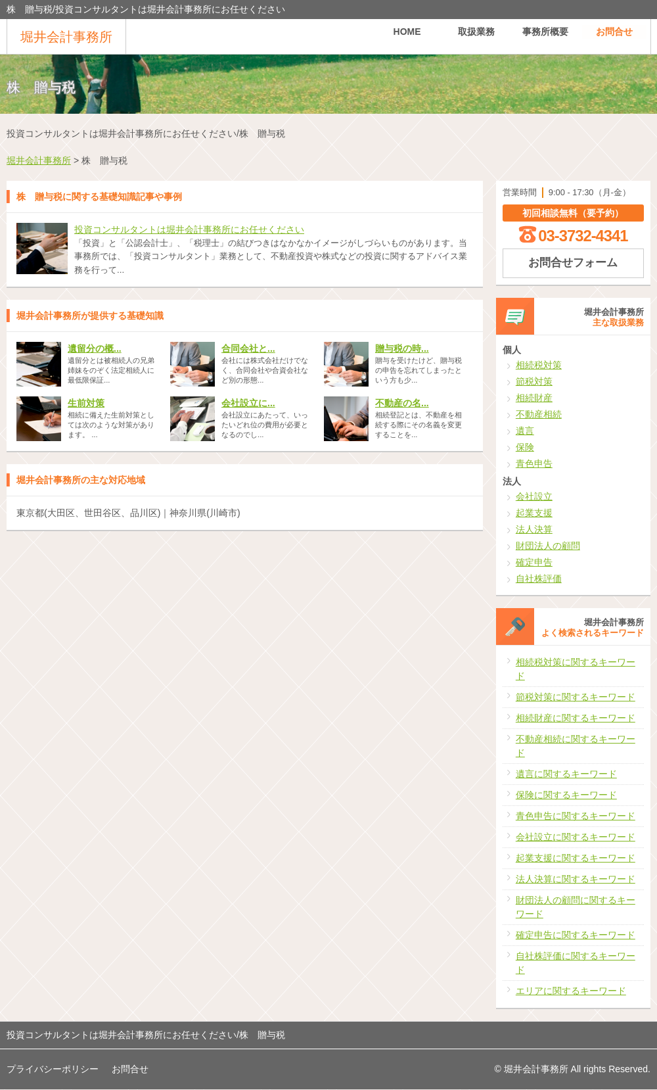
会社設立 (534, 496)
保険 (525, 447)
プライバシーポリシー (53, 1069)
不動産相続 (539, 414)
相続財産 (534, 397)
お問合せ (614, 36)
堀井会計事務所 (66, 37)
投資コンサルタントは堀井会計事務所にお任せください (189, 229)
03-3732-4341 (582, 236)
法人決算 (534, 529)
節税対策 (534, 381)
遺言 (525, 430)
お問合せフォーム (573, 262)
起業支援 (534, 513)
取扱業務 (476, 36)
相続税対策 (539, 365)
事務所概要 (545, 36)
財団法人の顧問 (548, 545)
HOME (407, 36)
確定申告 (534, 562)
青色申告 (534, 463)
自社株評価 (539, 578)
